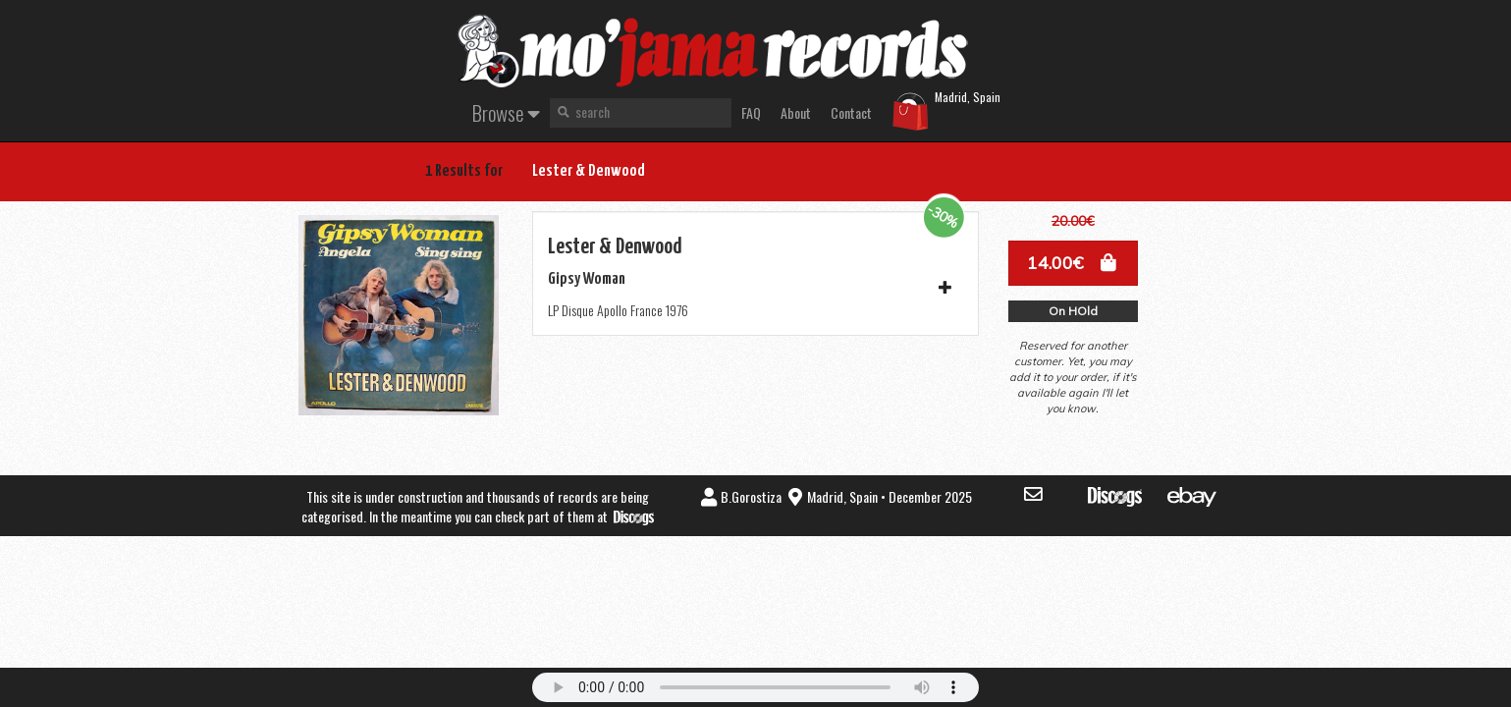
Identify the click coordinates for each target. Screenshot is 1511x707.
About (796, 112)
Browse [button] (506, 112)
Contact (851, 112)
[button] (1073, 263)
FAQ (751, 112)
